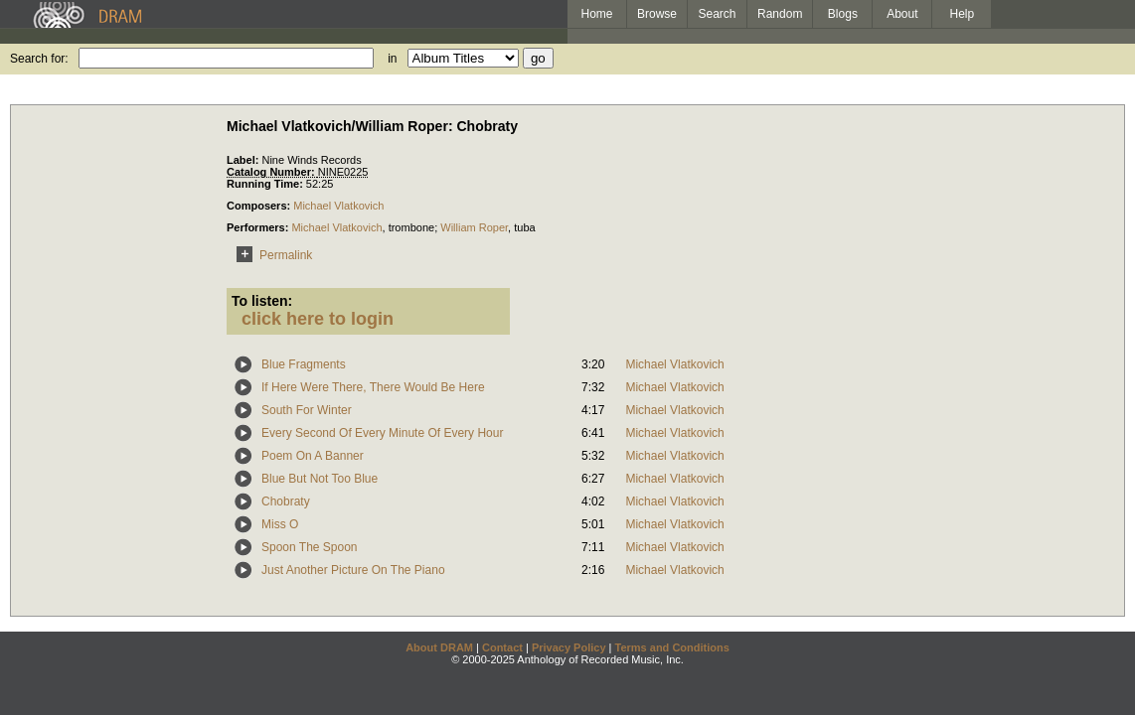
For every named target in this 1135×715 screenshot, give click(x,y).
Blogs (843, 14)
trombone (411, 227)
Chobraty (285, 501)
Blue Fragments (303, 364)
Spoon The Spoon (309, 547)
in (392, 59)
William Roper (474, 227)
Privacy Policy (569, 647)
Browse (657, 14)
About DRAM (439, 647)
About (902, 14)
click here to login (318, 319)
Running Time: (266, 184)
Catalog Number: (272, 172)
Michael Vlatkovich (338, 206)
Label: (244, 160)
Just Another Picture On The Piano (353, 570)
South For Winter (306, 410)
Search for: (39, 59)
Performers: (259, 227)
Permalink (271, 255)
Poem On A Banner (312, 456)
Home (596, 14)
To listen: (262, 301)
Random (779, 14)
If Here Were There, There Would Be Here (373, 387)
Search (717, 14)
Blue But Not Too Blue (319, 479)
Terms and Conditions (672, 647)
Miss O (279, 524)
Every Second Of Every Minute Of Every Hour (382, 433)
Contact (502, 647)
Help (962, 14)
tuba (524, 227)
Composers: (260, 206)
